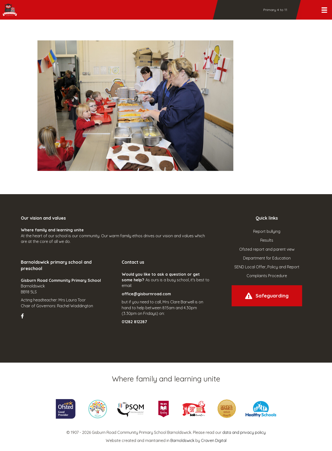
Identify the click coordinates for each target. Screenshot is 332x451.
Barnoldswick (182, 440)
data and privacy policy (244, 432)
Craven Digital (213, 440)
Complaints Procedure (267, 275)
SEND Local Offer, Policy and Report (266, 266)
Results (266, 240)
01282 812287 (134, 321)
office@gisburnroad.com (146, 293)
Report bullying (266, 231)
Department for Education (267, 258)
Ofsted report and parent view (267, 249)
